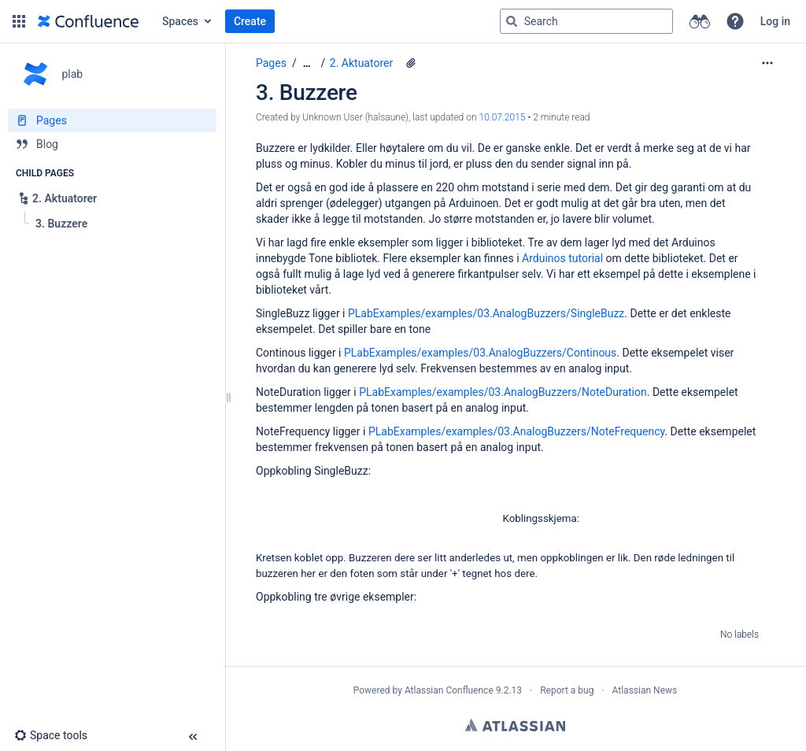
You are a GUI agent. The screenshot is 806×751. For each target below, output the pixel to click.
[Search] (511, 21)
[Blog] (112, 144)
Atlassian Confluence (449, 690)
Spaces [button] (180, 21)
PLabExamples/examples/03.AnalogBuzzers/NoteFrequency (516, 431)
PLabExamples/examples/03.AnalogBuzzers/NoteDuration (503, 392)
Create (250, 21)
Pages (271, 63)
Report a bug (566, 690)
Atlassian (515, 725)
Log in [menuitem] (775, 21)
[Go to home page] (88, 21)
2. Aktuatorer (361, 63)
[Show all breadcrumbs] (307, 63)
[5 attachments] (411, 63)
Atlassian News (645, 690)
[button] (19, 21)
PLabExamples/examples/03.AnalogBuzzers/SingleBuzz (486, 313)
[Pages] (112, 120)
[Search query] (586, 21)
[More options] (767, 63)
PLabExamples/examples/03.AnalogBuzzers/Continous (480, 352)
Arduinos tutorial (562, 258)
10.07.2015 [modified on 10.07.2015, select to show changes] (502, 117)
